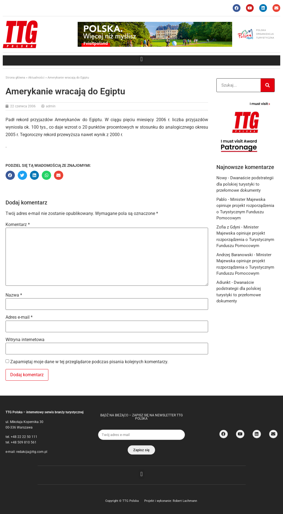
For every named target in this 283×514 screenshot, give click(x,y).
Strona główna (15, 77)
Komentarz (18, 224)
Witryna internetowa (25, 340)
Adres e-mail (19, 317)
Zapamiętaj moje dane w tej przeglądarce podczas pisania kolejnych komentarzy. (89, 362)
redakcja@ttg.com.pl (31, 452)
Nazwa (14, 295)
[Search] (267, 85)
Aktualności (36, 77)
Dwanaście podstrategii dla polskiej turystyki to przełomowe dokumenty (245, 184)
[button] (141, 59)
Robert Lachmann (185, 501)
